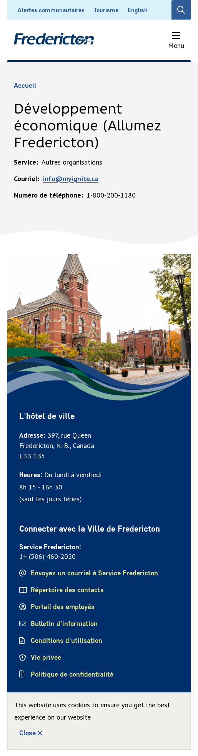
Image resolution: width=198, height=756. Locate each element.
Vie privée (46, 657)
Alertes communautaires (51, 10)
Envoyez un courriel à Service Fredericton (94, 573)
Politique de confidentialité (73, 674)
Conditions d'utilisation (66, 640)
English (138, 10)
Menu (176, 45)
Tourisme (106, 10)
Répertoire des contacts (67, 590)
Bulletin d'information (64, 623)
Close (27, 733)
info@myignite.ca (70, 178)
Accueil (25, 85)
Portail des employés (63, 607)
